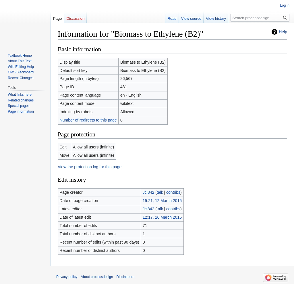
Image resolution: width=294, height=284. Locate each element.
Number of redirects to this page (88, 120)
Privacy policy (66, 277)
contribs (173, 192)
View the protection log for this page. (90, 166)
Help (283, 32)
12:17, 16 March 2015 (162, 217)
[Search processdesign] (260, 18)
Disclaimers (125, 277)
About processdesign (97, 277)
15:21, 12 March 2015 (162, 200)
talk (160, 192)
